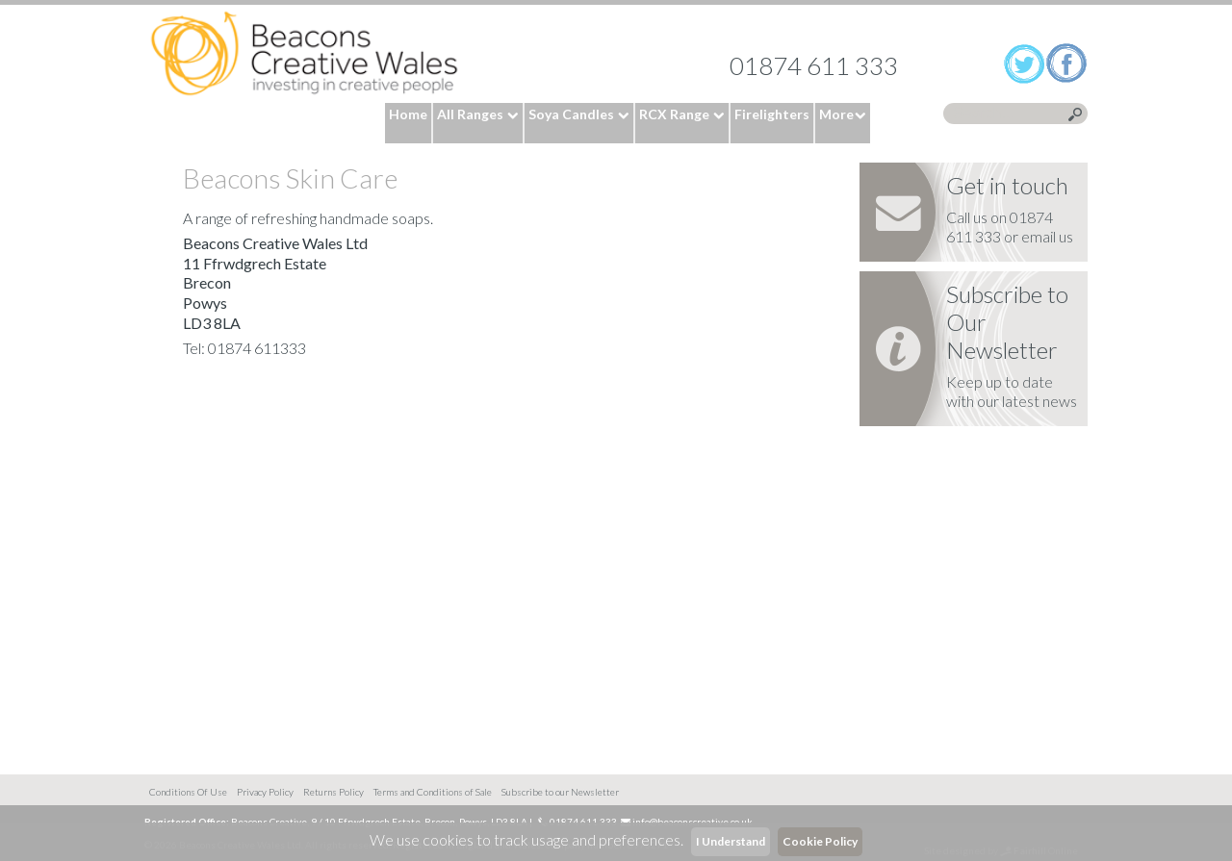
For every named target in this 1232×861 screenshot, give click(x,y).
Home (304, 54)
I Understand (730, 841)
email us (1047, 236)
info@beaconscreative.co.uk (692, 821)
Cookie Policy (820, 841)
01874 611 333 (814, 65)
